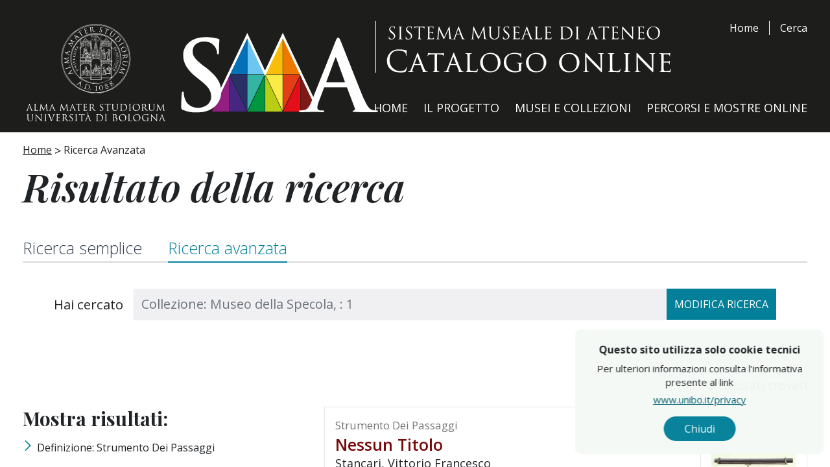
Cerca (793, 28)
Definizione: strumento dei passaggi (126, 447)
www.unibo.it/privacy (733, 398)
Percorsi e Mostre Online (726, 107)
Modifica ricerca (721, 304)
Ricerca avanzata (227, 248)
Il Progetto (461, 107)
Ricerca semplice (82, 248)
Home (744, 28)
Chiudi (733, 429)
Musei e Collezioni (573, 107)
